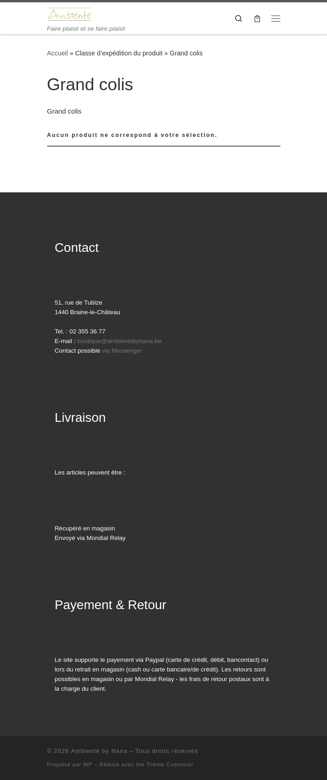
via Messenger (122, 350)
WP (87, 764)
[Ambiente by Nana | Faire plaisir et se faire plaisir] (69, 13)
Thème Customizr (169, 764)
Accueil (57, 53)
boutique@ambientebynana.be (119, 341)
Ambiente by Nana (99, 750)
